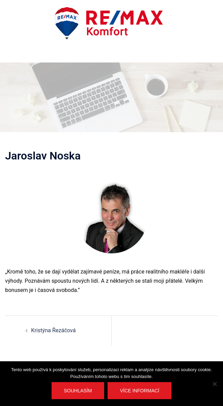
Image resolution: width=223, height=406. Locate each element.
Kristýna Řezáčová (53, 330)
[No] (214, 383)
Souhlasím (78, 390)
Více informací (139, 390)
